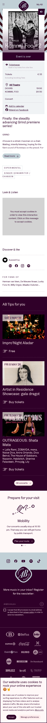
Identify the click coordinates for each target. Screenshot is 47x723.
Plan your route (23, 541)
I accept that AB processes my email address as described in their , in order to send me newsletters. (25, 612)
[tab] (21, 545)
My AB (40, 4)
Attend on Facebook (16, 109)
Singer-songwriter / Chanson (16, 175)
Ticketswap (12, 64)
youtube (23, 561)
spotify (31, 561)
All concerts (23, 483)
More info (39, 710)
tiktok (39, 561)
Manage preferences (30, 717)
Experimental (12, 168)
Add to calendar (14, 106)
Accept (11, 717)
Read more (11, 156)
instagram (8, 561)
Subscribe (42, 604)
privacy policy (28, 612)
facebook (15, 561)
